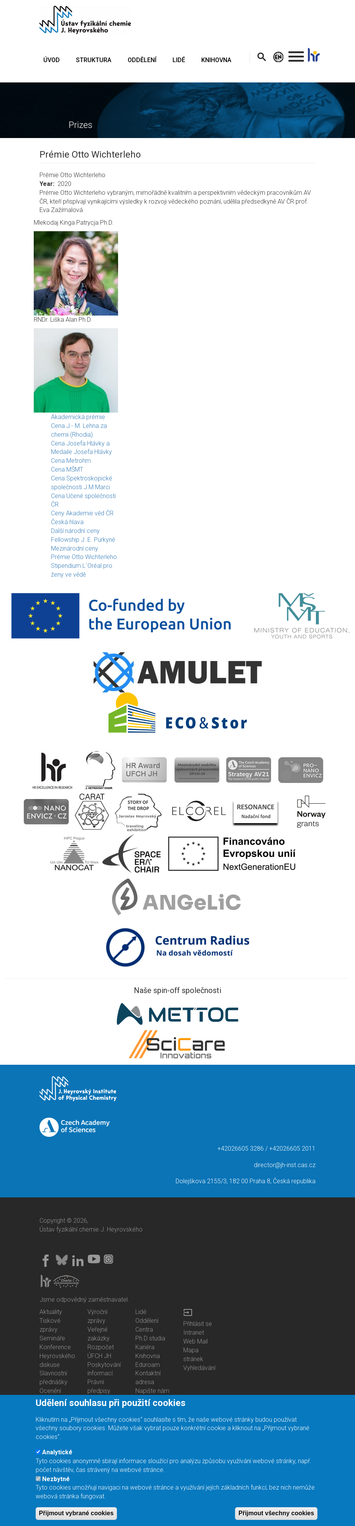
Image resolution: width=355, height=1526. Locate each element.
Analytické (57, 1454)
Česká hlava (67, 522)
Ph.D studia (150, 1338)
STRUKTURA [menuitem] (93, 60)
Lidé (140, 1312)
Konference (55, 1347)
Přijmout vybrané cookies (76, 1515)
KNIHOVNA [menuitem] (216, 60)
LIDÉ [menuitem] (179, 60)
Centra (144, 1329)
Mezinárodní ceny (74, 548)
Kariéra (144, 1347)
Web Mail (195, 1341)
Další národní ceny (75, 530)
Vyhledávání (199, 1367)
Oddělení (146, 1320)
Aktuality (50, 1312)
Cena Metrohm (71, 460)
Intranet (193, 1332)
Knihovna (147, 1356)
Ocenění (50, 1390)
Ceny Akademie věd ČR (82, 513)
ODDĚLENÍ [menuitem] (142, 60)
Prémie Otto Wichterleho (84, 557)
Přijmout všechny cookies (276, 1515)
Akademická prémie (78, 417)
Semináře (52, 1338)
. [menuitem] (296, 53)
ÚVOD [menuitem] (51, 60)
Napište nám (152, 1390)
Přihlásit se (197, 1323)
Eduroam (147, 1364)
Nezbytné (56, 1481)
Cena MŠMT (67, 469)
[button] (177, 273)
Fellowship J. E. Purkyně (83, 539)
